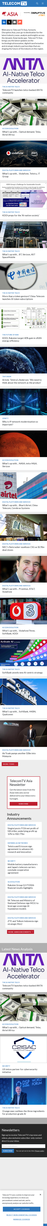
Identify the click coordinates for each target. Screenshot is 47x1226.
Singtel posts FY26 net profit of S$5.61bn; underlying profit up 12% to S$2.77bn (23, 831)
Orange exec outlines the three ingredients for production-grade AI (23, 1112)
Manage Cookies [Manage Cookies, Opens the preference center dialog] (21, 1219)
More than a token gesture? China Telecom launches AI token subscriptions (23, 297)
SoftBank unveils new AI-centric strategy (22, 672)
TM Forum (6, 376)
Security (11, 861)
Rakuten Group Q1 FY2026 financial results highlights (21, 886)
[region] (21, 1208)
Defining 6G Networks (18, 843)
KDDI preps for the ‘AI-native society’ (20, 215)
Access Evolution (10, 128)
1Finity (5, 418)
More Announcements (20, 932)
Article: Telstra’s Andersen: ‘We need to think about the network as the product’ (22, 381)
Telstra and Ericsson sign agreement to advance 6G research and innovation (20, 849)
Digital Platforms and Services (16, 170)
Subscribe (23, 804)
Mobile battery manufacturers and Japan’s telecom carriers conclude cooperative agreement (23, 868)
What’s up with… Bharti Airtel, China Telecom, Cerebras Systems (20, 506)
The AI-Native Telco (11, 87)
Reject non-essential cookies (21, 1215)
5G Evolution (14, 882)
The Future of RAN (10, 335)
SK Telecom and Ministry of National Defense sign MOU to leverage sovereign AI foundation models (23, 904)
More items (10, 764)
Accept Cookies (22, 1209)
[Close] (40, 1194)
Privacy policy (39, 1151)
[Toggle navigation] (43, 3)
